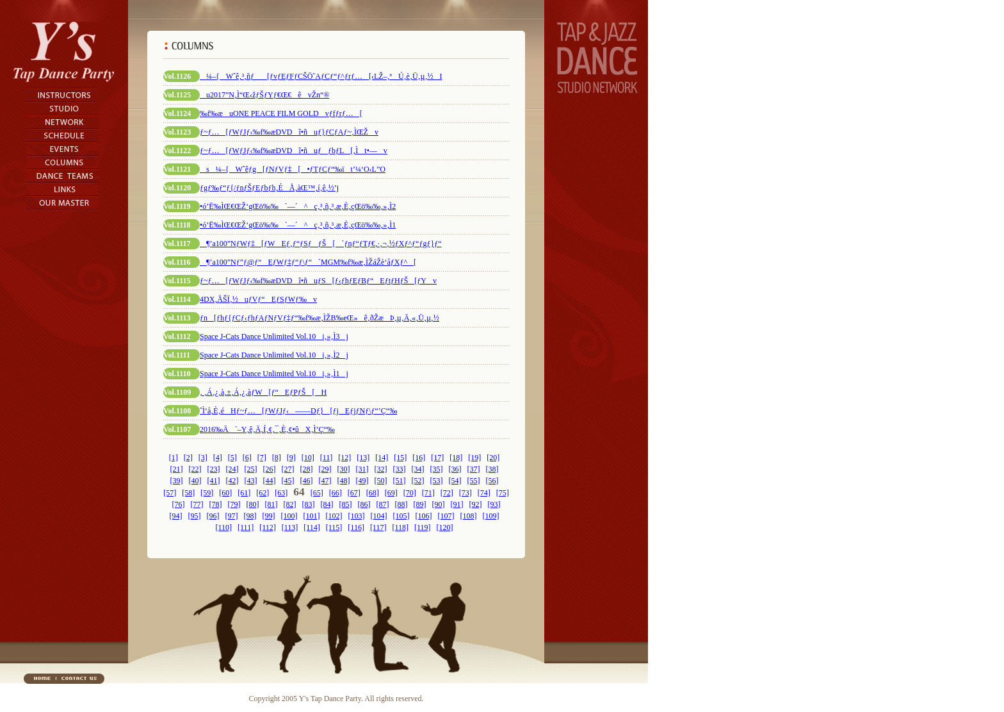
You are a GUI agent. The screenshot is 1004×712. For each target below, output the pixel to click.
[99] (269, 515)
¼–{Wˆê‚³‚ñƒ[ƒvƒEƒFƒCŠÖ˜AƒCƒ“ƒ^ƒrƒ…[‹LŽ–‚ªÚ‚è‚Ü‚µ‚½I (321, 76)
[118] (400, 527)
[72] (447, 492)
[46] (306, 480)
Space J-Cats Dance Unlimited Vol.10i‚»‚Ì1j (274, 373)
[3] (202, 457)
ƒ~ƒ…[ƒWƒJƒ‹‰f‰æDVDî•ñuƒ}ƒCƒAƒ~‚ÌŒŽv (289, 132)
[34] (418, 469)
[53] (436, 480)
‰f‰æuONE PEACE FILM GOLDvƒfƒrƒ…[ (281, 113)
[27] (288, 469)
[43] (251, 480)
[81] (271, 504)
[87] (382, 504)
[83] (308, 504)
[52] (418, 480)
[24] (232, 469)
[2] (188, 457)
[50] (381, 480)
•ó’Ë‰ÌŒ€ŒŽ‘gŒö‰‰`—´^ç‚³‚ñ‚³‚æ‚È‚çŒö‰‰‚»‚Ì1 (298, 224)
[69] (391, 492)
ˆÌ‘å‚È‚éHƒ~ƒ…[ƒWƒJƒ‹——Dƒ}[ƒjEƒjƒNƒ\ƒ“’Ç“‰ (298, 410)
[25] (251, 469)
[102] (334, 515)
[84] (327, 504)
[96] (213, 515)
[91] (457, 504)
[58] (188, 492)
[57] (169, 492)
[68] (372, 492)
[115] (334, 527)
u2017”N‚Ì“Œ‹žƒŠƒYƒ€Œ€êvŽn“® (264, 94)
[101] (312, 515)
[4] (217, 457)
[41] (213, 480)
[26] (269, 469)
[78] (215, 504)
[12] (344, 457)
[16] (418, 457)
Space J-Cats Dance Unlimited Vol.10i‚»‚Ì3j (274, 336)
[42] (232, 480)
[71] (428, 492)
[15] (400, 457)
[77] (197, 504)
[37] (473, 469)
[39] (176, 480)
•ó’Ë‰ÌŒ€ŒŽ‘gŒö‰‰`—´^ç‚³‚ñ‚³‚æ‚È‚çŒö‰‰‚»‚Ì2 (298, 206)
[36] (455, 469)
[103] (356, 515)
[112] (267, 527)
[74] (484, 492)
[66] (335, 492)
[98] (250, 515)
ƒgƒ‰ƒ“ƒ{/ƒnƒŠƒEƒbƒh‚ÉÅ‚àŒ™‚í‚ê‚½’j (269, 187)
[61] (244, 492)
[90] (438, 504)
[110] (223, 527)
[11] (326, 457)
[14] (381, 457)
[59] (206, 492)
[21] (176, 469)
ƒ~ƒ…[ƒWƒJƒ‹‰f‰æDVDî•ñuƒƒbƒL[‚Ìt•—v (293, 150)
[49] (362, 480)
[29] (325, 469)
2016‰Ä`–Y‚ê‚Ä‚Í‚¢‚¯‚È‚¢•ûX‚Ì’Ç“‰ (267, 429)
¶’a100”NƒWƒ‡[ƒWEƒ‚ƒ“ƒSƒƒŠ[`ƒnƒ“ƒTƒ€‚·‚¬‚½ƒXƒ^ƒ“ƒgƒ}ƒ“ (321, 243)
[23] (213, 469)
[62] (262, 492)
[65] (317, 492)
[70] (409, 492)
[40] (195, 480)
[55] (473, 480)
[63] (281, 492)
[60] (225, 492)
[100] (289, 515)
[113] (290, 527)
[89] (420, 504)
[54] (455, 480)
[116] (356, 527)
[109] (491, 515)
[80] (253, 504)
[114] (312, 527)
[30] (343, 469)
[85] (345, 504)
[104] (379, 515)
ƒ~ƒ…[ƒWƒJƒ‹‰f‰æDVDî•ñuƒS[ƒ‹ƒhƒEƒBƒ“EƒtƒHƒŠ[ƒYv (318, 280)
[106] (424, 515)
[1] (173, 457)
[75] (502, 492)
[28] (306, 469)
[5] (232, 457)
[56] (492, 480)
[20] (493, 457)
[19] (474, 457)
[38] (492, 469)
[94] (176, 515)
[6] (247, 457)
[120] (445, 527)
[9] (291, 457)
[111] (246, 527)
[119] (422, 527)
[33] (399, 469)
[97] (231, 515)
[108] (468, 515)
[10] (308, 457)
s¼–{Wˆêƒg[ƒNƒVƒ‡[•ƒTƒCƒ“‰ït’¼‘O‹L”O (292, 169)
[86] (364, 504)
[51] (399, 480)
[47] (325, 480)
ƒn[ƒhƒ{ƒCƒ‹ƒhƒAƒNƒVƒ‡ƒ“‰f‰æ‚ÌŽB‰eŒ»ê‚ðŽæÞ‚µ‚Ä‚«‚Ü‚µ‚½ (319, 317)
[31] (362, 469)
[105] (401, 515)
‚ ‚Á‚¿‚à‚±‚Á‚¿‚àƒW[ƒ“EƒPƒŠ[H (263, 392)
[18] (455, 457)
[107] (446, 515)
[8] (276, 457)
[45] (288, 480)
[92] (475, 504)
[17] (437, 457)
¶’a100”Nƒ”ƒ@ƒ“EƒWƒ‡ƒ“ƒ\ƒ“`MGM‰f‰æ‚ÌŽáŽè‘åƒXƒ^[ (308, 262)
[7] (261, 457)
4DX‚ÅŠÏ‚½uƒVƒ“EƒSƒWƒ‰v (258, 299)
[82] (290, 504)
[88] (401, 504)
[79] (234, 504)
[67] (354, 492)
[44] (269, 480)
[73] (465, 492)
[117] (378, 527)
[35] (436, 469)
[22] (195, 469)
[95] (194, 515)
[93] (494, 504)
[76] (178, 504)
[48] (343, 480)
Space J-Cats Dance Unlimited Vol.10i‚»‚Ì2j (274, 355)
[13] (363, 457)
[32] (381, 469)
